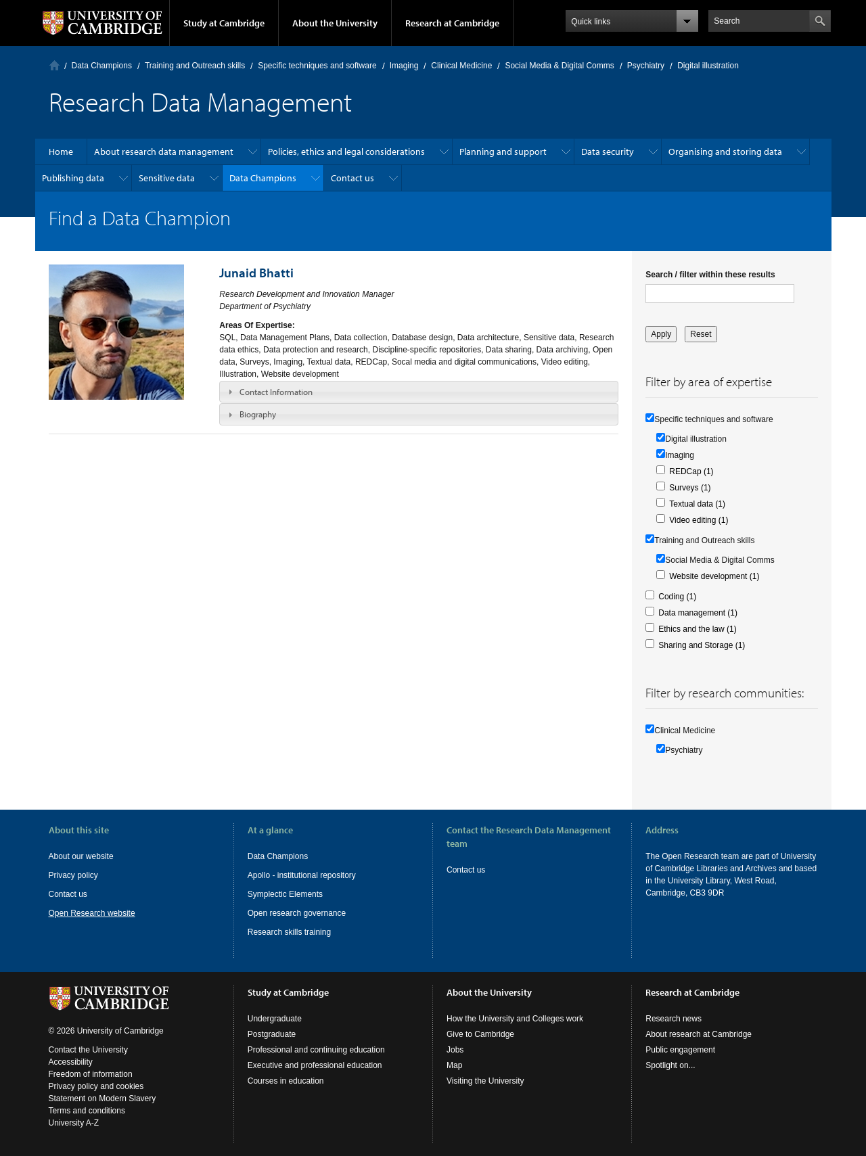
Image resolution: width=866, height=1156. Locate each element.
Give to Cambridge (480, 1034)
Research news (673, 1018)
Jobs (455, 1050)
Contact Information (276, 391)
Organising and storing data (725, 151)
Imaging (404, 65)
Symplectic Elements (285, 894)
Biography (258, 414)
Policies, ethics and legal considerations (346, 151)
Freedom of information (91, 1074)
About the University (335, 23)
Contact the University (88, 1050)
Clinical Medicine (461, 65)
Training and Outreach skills (195, 65)
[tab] (418, 391)
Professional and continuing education (316, 1050)
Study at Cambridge (224, 23)
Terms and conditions (87, 1110)
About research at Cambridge (698, 1034)
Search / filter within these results (710, 274)
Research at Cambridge (452, 23)
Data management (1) (697, 613)
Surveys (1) (689, 487)
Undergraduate (275, 1018)
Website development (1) (714, 576)
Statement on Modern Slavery (102, 1098)
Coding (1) (677, 596)
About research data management (163, 151)
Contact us (352, 178)
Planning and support (503, 151)
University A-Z (74, 1123)
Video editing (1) (698, 520)
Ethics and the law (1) (697, 629)
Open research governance (297, 913)
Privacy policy (73, 875)
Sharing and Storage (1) (701, 645)
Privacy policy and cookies (96, 1086)
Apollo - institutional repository (302, 875)
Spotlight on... (670, 1065)
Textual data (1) (697, 504)
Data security (607, 151)
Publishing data (73, 178)
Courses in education (286, 1081)
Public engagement (680, 1050)
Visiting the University (485, 1081)
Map (454, 1065)
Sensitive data (167, 178)
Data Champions (102, 65)
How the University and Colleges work (515, 1018)
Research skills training (289, 932)
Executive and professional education (315, 1065)
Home (54, 65)
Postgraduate (272, 1034)
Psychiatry (645, 65)
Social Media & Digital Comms (559, 65)
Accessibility (71, 1062)
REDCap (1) (691, 471)
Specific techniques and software (317, 65)
